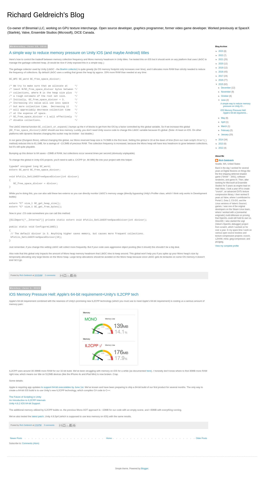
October (225, 96)
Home (109, 438)
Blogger (144, 468)
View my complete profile (227, 246)
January (225, 134)
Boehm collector (68, 69)
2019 (221, 67)
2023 (221, 51)
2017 (221, 76)
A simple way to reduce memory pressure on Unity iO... (235, 104)
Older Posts (201, 438)
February (225, 130)
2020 (221, 63)
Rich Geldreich (226, 160)
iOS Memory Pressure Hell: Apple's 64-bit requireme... (234, 111)
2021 (221, 59)
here (148, 371)
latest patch (38, 416)
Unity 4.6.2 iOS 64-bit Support (24, 403)
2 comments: (50, 275)
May (223, 118)
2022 (221, 55)
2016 (221, 80)
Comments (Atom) (30, 443)
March (224, 126)
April (223, 122)
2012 (221, 148)
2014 (221, 139)
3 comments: (49, 425)
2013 (221, 143)
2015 (221, 84)
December (226, 88)
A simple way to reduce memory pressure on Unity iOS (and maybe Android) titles (79, 52)
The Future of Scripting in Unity (25, 397)
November (226, 92)
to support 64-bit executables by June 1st (62, 387)
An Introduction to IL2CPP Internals (27, 400)
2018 (221, 72)
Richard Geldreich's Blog (45, 15)
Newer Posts (16, 438)
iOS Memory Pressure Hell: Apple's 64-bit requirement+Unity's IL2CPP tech (74, 294)
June (223, 100)
